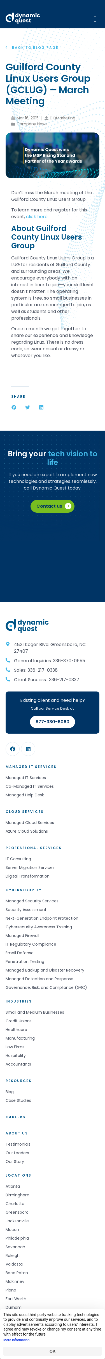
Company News (32, 124)
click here (37, 216)
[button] (14, 407)
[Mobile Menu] (95, 19)
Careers (15, 1117)
